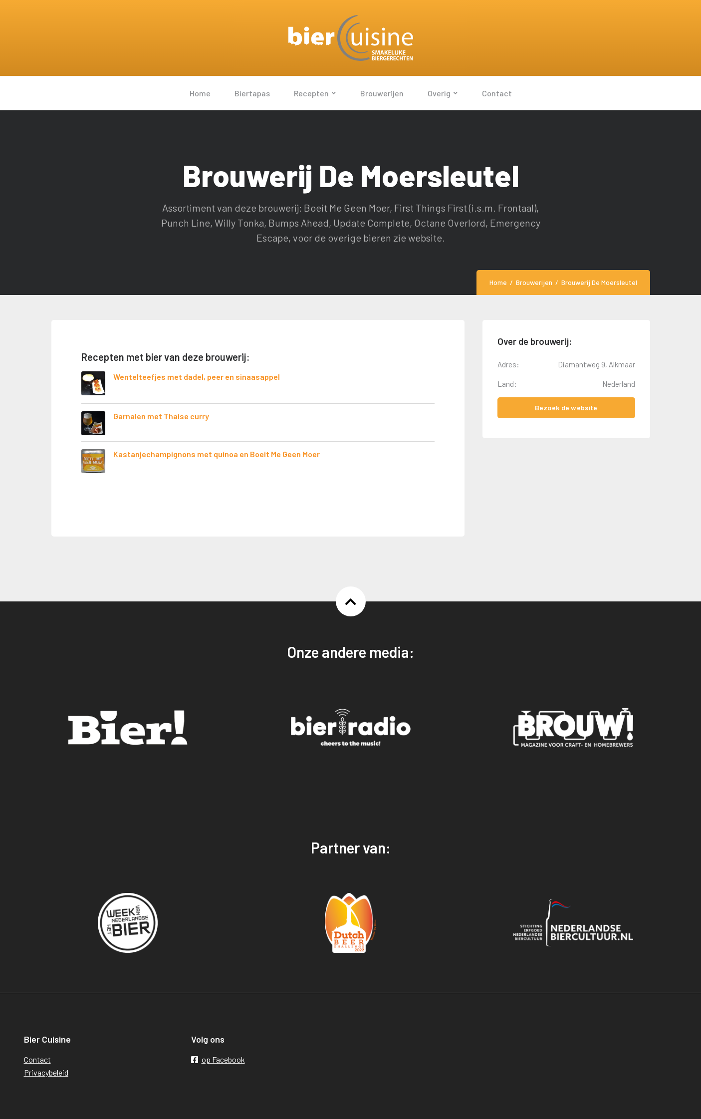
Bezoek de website (566, 407)
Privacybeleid (46, 1072)
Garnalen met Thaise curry (161, 416)
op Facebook (218, 1059)
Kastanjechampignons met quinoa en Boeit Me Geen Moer (216, 454)
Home (498, 282)
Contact (37, 1059)
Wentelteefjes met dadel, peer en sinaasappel (196, 376)
